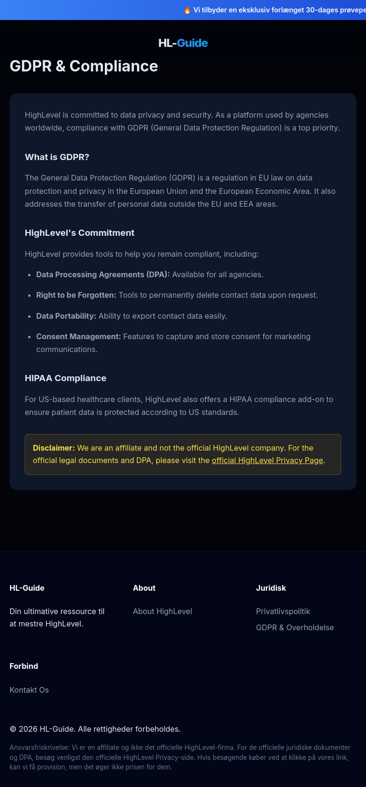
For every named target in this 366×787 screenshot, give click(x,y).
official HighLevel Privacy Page (267, 460)
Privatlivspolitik (283, 611)
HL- (182, 43)
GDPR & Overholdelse (295, 627)
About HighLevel (163, 611)
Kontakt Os (29, 690)
